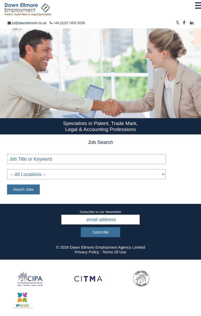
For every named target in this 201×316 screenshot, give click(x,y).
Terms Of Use (114, 252)
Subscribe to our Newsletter (100, 212)
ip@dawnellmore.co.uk (29, 23)
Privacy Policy (87, 252)
